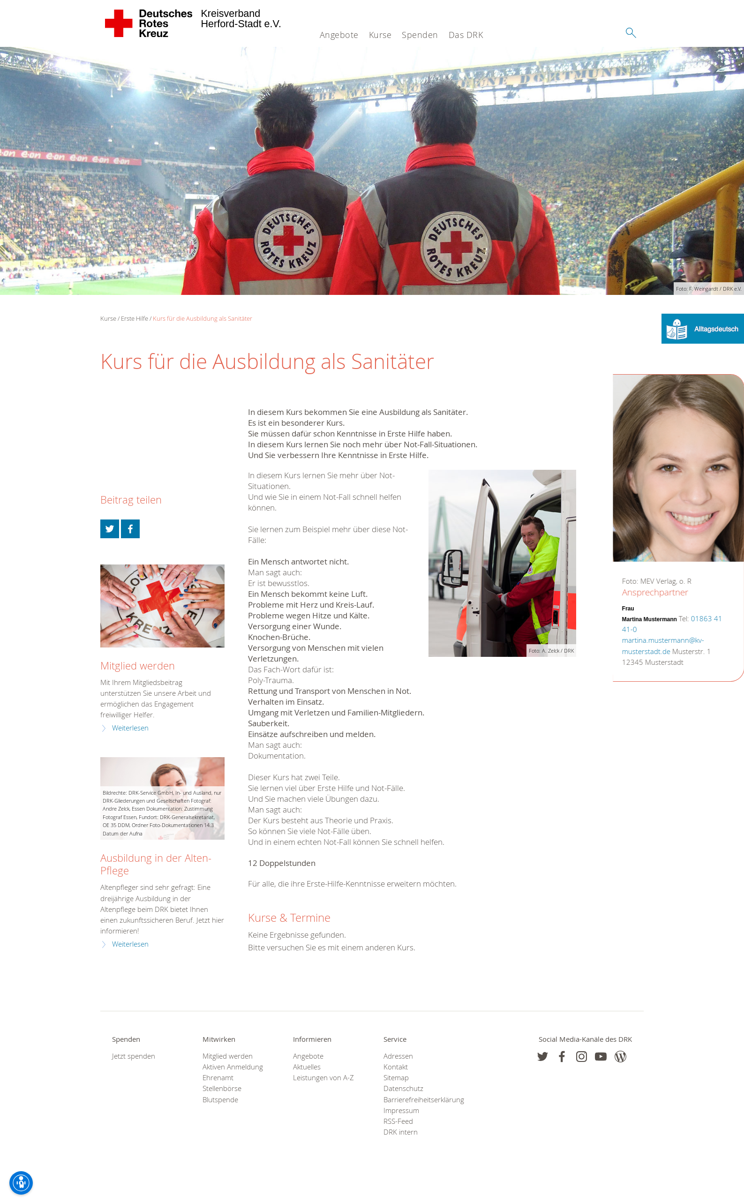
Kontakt (395, 1066)
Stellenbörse (222, 1088)
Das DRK (466, 34)
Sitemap (396, 1077)
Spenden (420, 34)
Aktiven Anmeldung (233, 1066)
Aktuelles (307, 1066)
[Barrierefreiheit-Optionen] (21, 1183)
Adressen (398, 1056)
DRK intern (400, 1132)
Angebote (339, 34)
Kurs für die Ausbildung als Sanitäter (202, 318)
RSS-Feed (398, 1121)
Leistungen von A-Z (323, 1077)
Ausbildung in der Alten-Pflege (155, 864)
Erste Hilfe (134, 318)
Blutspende (220, 1099)
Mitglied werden (137, 665)
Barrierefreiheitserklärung (417, 1099)
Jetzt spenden (133, 1056)
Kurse (380, 34)
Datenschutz (403, 1088)
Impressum (401, 1110)
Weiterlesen (130, 727)
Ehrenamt (218, 1077)
